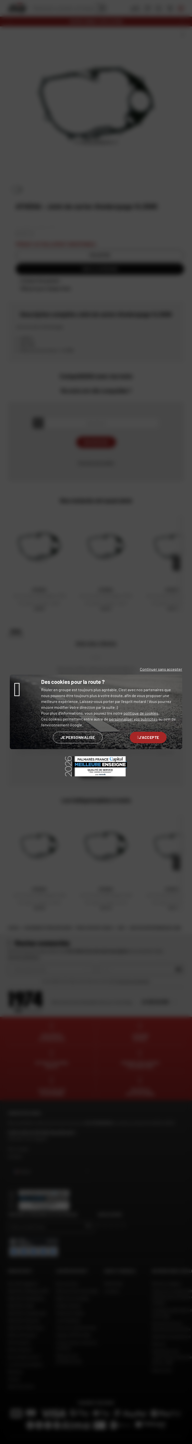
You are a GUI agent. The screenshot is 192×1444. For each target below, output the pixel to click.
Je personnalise (77, 737)
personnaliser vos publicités (133, 719)
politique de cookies (140, 713)
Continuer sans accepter (161, 669)
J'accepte (148, 737)
